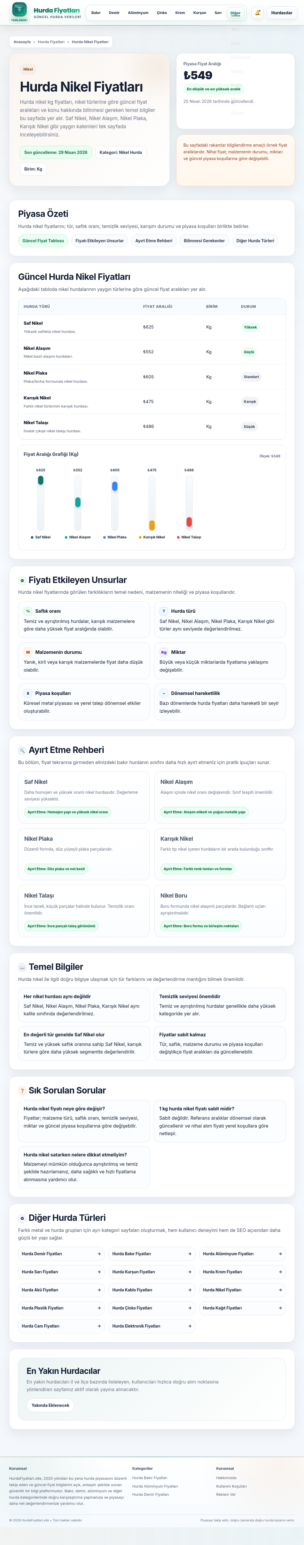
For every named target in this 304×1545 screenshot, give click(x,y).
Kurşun (205, 12)
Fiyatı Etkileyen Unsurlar (100, 240)
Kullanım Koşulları (232, 1504)
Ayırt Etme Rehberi (153, 240)
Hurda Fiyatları (57, 10)
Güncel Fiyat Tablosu (43, 240)
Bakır (96, 12)
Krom (185, 12)
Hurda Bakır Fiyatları (150, 1496)
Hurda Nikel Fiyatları (90, 41)
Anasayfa (22, 41)
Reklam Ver (226, 1513)
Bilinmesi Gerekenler (204, 240)
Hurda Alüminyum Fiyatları (155, 1504)
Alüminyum (140, 12)
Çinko (165, 12)
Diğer (242, 12)
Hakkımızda (226, 1496)
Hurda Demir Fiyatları (151, 1513)
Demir (115, 12)
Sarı (224, 12)
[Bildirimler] (264, 13)
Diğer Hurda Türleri (255, 240)
